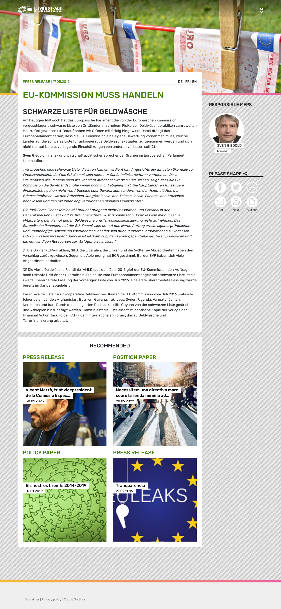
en (194, 82)
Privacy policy (51, 599)
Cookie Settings (75, 599)
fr (187, 82)
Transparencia (130, 485)
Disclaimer (32, 599)
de (180, 82)
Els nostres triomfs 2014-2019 (56, 485)
